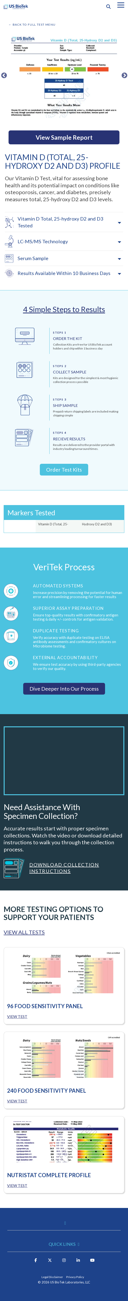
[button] (120, 4)
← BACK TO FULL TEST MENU (32, 24)
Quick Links (62, 1244)
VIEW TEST (17, 1016)
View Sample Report (64, 137)
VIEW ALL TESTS (24, 932)
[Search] (108, 6)
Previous (3, 74)
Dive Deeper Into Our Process (64, 689)
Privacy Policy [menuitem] (75, 1277)
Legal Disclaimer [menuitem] (52, 1277)
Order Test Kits (64, 469)
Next (123, 74)
